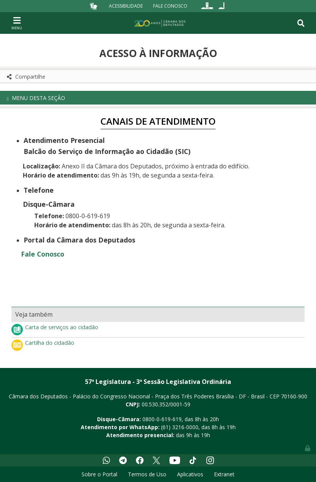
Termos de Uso (147, 474)
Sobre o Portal (99, 474)
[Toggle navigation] (16, 22)
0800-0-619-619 (162, 419)
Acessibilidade (126, 6)
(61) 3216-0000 (179, 427)
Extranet (224, 474)
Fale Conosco (170, 6)
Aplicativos (190, 474)
